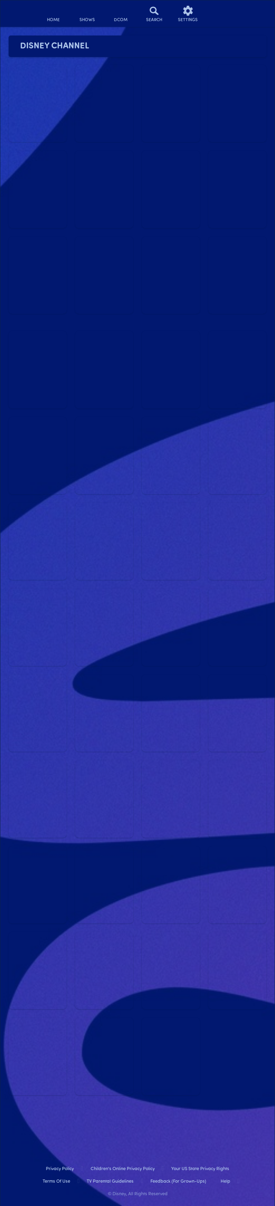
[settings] (188, 13)
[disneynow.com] (19, 11)
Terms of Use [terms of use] (56, 1181)
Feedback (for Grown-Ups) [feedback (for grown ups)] (178, 1181)
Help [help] (225, 1181)
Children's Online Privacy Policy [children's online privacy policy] (123, 1169)
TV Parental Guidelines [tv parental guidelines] (110, 1181)
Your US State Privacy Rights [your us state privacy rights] (200, 1169)
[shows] (87, 13)
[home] (53, 13)
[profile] (221, 13)
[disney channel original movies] (120, 13)
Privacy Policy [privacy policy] (60, 1169)
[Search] (154, 13)
